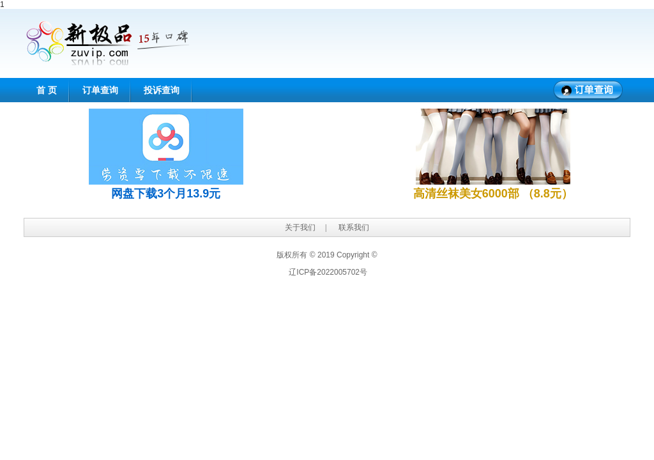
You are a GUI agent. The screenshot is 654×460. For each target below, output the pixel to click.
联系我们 (353, 227)
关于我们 (300, 227)
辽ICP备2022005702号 (328, 272)
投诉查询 (161, 90)
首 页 (46, 90)
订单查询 (100, 90)
